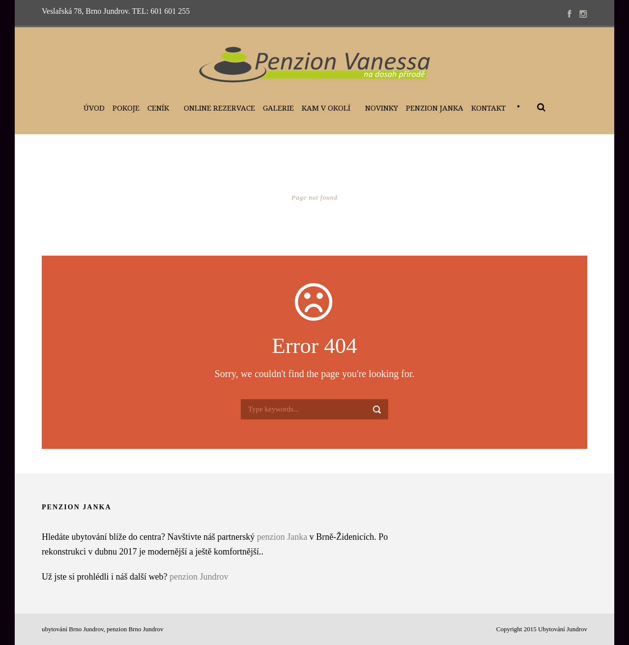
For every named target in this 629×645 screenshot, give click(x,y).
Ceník (158, 108)
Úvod (94, 108)
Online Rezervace (219, 108)
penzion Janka (282, 537)
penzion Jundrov (199, 577)
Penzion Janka (434, 108)
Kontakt (488, 108)
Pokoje (126, 108)
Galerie (278, 108)
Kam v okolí (326, 108)
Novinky (381, 108)
